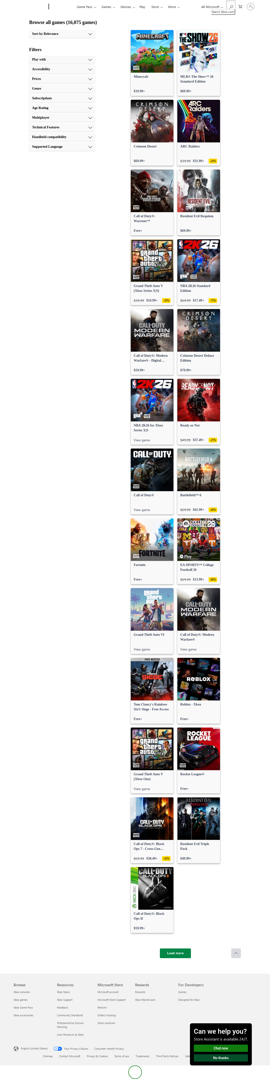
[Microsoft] (30, 6)
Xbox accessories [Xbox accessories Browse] (23, 1015)
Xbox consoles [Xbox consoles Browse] (22, 992)
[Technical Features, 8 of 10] (62, 127)
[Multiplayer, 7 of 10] (62, 118)
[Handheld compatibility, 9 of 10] (62, 137)
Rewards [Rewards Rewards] (140, 992)
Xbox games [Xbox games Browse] (21, 999)
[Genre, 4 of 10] (62, 89)
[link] (152, 63)
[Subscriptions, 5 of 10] (62, 98)
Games (106, 7)
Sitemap (48, 1056)
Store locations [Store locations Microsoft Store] (106, 1023)
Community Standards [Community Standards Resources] (70, 1015)
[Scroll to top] (236, 953)
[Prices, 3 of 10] (62, 79)
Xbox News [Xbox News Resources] (63, 992)
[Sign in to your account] (250, 6)
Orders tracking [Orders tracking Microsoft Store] (107, 1015)
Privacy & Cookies (97, 1056)
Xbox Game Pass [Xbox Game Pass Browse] (23, 1007)
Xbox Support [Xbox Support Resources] (65, 999)
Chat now (221, 1048)
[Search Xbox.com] (231, 6)
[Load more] (175, 953)
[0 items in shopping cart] (240, 6)
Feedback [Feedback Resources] (62, 1007)
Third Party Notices (167, 1056)
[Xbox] (62, 6)
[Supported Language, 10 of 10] (62, 147)
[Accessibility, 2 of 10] (62, 69)
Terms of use (122, 1056)
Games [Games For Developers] (182, 992)
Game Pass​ (84, 7)
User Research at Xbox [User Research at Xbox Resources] (70, 1034)
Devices (126, 7)
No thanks (221, 1058)
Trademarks (142, 1056)
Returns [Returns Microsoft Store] (102, 1007)
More (172, 7)
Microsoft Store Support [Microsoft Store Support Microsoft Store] (112, 999)
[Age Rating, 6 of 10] (62, 108)
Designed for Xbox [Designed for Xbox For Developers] (189, 999)
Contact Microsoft (69, 1056)
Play (142, 7)
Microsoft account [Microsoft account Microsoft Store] (108, 992)
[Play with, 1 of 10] (62, 59)
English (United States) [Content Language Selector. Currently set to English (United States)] (34, 1048)
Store (155, 7)
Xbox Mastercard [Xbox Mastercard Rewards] (145, 999)
